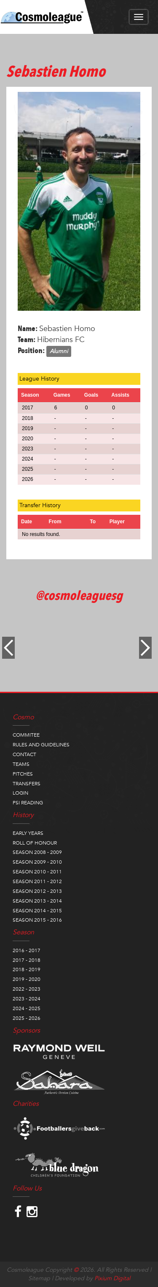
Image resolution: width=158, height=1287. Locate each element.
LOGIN (20, 793)
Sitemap (39, 1278)
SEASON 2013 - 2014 (37, 901)
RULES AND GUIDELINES (41, 744)
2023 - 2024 (26, 998)
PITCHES (23, 774)
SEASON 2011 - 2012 (37, 881)
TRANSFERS (26, 783)
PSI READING (28, 802)
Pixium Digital (112, 1278)
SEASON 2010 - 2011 (37, 871)
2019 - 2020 (26, 979)
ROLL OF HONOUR (35, 843)
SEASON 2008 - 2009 (37, 852)
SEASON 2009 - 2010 (37, 862)
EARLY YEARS (28, 833)
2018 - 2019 (26, 969)
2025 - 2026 (26, 1018)
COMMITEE (26, 735)
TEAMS (21, 764)
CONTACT (24, 754)
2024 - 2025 (26, 1008)
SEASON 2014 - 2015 (37, 910)
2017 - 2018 (26, 960)
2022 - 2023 (26, 989)
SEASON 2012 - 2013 (37, 891)
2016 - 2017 (26, 950)
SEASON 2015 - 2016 (37, 920)
